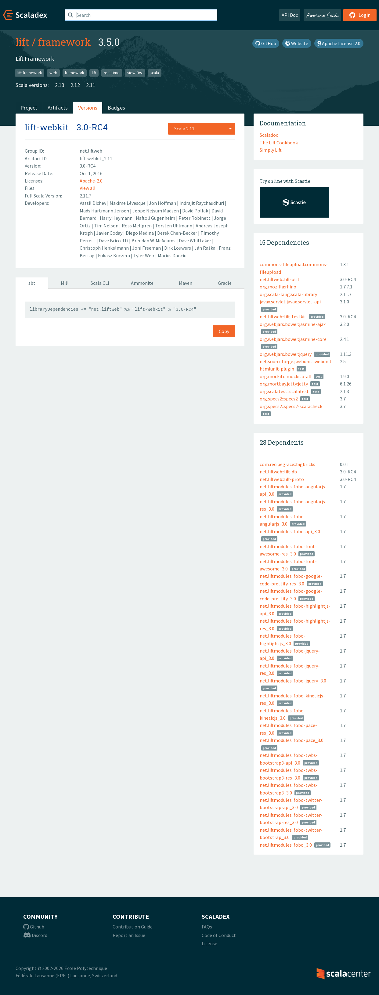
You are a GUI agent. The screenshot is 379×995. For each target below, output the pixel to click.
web (53, 72)
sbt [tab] (31, 283)
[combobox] (201, 128)
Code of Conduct (219, 935)
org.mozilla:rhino (278, 287)
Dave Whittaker (195, 240)
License (209, 943)
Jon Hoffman (163, 203)
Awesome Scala (322, 15)
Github (33, 927)
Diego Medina (140, 233)
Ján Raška (205, 248)
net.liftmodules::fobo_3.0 (286, 845)
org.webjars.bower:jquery (286, 354)
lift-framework (29, 72)
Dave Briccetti (114, 240)
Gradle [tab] (225, 283)
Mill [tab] (65, 283)
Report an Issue (129, 935)
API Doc (290, 15)
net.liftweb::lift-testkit (283, 316)
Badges (116, 107)
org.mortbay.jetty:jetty (284, 384)
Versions (87, 107)
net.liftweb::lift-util (279, 279)
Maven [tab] (185, 283)
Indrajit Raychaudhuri (202, 203)
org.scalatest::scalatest (284, 391)
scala (154, 72)
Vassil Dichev (93, 203)
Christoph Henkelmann (105, 248)
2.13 (59, 85)
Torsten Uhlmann (174, 226)
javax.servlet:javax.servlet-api (290, 301)
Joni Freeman (147, 248)
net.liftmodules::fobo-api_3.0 (290, 531)
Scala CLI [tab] (100, 283)
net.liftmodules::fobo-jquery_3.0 (293, 681)
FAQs (207, 927)
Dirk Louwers (178, 248)
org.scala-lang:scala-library (288, 294)
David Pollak (195, 211)
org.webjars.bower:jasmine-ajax (293, 324)
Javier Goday (109, 233)
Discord (35, 935)
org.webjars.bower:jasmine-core (293, 339)
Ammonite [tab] (142, 283)
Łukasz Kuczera (114, 255)
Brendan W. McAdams (154, 240)
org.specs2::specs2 (279, 399)
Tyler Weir (144, 255)
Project (28, 107)
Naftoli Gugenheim (156, 218)
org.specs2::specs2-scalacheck (291, 406)
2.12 (75, 85)
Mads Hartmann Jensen (105, 211)
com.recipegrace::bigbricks (287, 464)
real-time (112, 72)
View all (88, 188)
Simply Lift (271, 150)
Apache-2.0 (91, 181)
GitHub (265, 43)
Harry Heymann (116, 218)
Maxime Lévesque (128, 203)
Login (359, 15)
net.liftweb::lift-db (278, 472)
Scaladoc (269, 135)
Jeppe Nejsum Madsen (156, 211)
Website (296, 43)
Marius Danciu (172, 255)
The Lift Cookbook (279, 142)
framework (64, 42)
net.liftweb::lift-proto (282, 479)
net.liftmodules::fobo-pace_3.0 (291, 740)
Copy (224, 331)
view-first (135, 72)
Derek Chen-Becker (177, 233)
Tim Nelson (106, 226)
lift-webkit (46, 127)
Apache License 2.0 (338, 43)
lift (22, 42)
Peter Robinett (195, 218)
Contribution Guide (133, 927)
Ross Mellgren (137, 226)
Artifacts (58, 107)
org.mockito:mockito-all (286, 376)
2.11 (91, 85)
